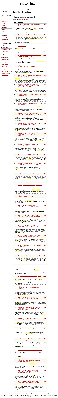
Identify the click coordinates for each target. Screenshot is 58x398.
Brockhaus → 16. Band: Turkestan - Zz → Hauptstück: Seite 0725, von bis (29, 339)
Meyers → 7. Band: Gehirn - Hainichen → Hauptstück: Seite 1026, (29, 56)
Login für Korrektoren (52, 2)
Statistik (3, 31)
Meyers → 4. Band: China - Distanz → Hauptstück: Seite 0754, (30, 185)
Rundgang (4, 40)
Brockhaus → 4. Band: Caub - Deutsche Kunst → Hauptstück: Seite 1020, (28, 145)
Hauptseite (4, 21)
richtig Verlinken (5, 33)
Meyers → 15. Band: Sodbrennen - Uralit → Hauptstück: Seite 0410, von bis (28, 298)
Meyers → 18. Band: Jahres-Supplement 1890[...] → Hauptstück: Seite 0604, (29, 371)
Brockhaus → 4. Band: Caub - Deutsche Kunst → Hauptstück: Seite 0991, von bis (28, 134)
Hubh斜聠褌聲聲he (6, 73)
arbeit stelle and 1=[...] (6, 64)
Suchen (3, 23)
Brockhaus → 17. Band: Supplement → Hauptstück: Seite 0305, (29, 174)
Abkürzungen (5, 39)
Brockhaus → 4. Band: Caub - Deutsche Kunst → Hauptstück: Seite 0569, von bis (30, 349)
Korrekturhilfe (5, 51)
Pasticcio (4, 60)
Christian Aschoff (51, 395)
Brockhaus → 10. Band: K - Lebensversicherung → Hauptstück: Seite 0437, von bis (29, 308)
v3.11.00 (32, 395)
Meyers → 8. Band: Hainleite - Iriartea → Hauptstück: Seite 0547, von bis (30, 266)
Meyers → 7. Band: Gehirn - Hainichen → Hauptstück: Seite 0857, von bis (29, 196)
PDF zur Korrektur (6, 54)
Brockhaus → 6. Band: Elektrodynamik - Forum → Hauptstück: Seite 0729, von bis (29, 85)
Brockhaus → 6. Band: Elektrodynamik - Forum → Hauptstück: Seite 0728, (29, 114)
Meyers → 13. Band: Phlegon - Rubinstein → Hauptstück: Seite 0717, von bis (28, 287)
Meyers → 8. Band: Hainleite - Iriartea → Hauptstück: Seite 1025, (29, 277)
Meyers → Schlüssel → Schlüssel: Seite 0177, (28, 155)
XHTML (29, 396)
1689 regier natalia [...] (7, 71)
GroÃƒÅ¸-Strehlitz (5, 66)
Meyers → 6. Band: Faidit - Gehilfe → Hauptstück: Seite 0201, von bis (30, 35)
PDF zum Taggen (5, 53)
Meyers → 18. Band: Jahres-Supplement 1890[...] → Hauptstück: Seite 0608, (29, 382)
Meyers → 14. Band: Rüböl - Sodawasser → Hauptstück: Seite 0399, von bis (29, 206)
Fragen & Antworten (6, 49)
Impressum (44, 2)
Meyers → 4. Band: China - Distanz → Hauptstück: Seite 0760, (29, 236)
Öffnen (45, 24)
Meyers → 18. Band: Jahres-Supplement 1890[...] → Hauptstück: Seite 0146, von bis (29, 216)
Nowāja (3, 68)
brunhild (3, 69)
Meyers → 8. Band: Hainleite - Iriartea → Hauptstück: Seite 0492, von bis (29, 256)
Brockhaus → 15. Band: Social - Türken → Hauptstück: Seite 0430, (30, 329)
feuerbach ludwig (5, 59)
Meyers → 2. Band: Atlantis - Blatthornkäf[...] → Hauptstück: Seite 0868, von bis (28, 226)
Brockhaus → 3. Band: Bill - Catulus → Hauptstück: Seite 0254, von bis (29, 124)
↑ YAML (27, 395)
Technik (3, 29)
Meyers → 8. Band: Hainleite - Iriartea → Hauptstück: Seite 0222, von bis (29, 66)
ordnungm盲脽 (5, 75)
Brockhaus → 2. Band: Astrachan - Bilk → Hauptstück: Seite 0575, (29, 164)
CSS (33, 396)
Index (3, 45)
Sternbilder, (4, 62)
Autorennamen (5, 37)
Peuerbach (24, 19)
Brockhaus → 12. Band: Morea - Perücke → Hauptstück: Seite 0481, (27, 319)
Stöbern (3, 25)
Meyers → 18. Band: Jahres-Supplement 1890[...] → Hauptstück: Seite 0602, (29, 360)
